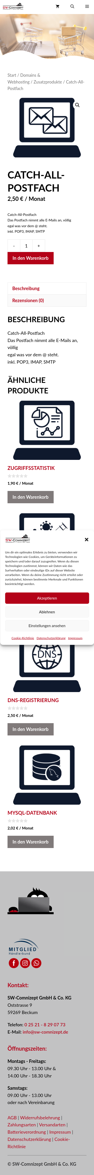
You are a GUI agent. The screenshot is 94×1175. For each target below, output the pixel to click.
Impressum (75, 648)
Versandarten (53, 1124)
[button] (86, 550)
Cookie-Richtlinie (23, 648)
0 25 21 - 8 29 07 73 (44, 1024)
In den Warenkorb (31, 258)
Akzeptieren (47, 608)
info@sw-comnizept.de (45, 1032)
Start (12, 75)
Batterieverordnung (27, 1132)
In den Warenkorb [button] (31, 497)
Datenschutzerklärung (51, 648)
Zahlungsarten (22, 1124)
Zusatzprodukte (48, 82)
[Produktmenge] (26, 245)
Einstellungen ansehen (47, 636)
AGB (12, 1117)
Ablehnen (47, 622)
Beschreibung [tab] (26, 288)
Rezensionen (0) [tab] (28, 300)
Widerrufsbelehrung (40, 1117)
